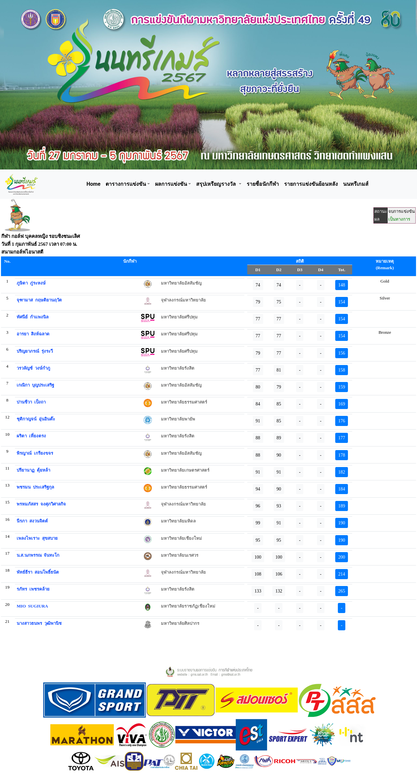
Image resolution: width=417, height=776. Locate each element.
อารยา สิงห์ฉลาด (33, 333)
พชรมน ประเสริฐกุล (35, 487)
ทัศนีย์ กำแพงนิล (33, 317)
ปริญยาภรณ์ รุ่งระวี (35, 351)
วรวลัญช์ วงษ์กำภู (33, 368)
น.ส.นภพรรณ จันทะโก (38, 555)
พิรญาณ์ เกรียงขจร (35, 453)
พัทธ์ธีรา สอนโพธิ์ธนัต (38, 572)
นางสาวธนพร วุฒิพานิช (39, 623)
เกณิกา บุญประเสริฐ (35, 385)
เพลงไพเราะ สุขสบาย (37, 538)
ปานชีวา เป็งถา (31, 402)
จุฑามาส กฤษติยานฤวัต (39, 300)
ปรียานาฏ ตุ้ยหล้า (33, 470)
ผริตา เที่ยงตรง (31, 435)
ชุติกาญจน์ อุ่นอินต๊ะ (36, 419)
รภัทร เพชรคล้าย (33, 589)
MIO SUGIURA (32, 606)
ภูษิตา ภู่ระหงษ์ (31, 283)
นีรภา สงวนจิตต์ (32, 521)
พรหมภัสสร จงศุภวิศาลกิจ (41, 504)
